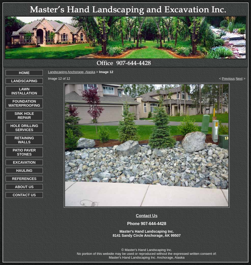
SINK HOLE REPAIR (24, 115)
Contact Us (146, 216)
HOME (24, 73)
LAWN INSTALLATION (24, 91)
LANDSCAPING (24, 81)
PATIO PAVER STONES (24, 152)
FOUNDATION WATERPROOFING (24, 103)
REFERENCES (24, 179)
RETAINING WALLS (24, 140)
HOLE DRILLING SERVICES (24, 128)
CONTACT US (24, 195)
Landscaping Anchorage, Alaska (71, 72)
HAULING (24, 171)
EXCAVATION (24, 162)
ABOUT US (24, 187)
